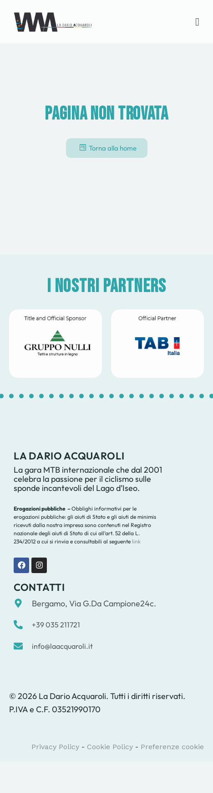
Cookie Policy (110, 746)
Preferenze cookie (172, 746)
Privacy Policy (55, 746)
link (136, 541)
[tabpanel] (55, 343)
